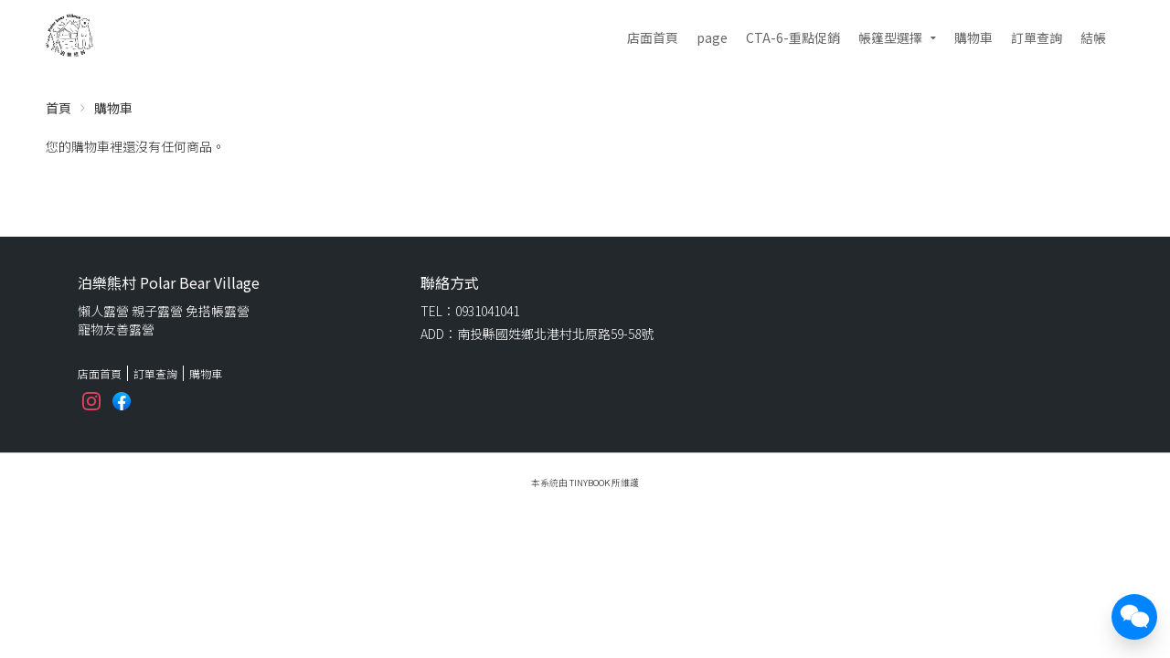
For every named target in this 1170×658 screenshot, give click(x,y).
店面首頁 (652, 37)
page (712, 37)
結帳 (1093, 37)
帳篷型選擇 (890, 37)
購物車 (973, 37)
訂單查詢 (1036, 37)
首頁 (58, 108)
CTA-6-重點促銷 (793, 37)
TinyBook (589, 482)
